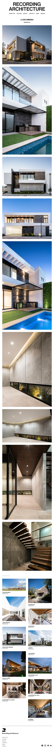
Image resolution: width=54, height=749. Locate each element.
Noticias (19, 13)
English (43, 13)
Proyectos (12, 13)
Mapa (37, 13)
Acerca (25, 13)
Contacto (32, 13)
